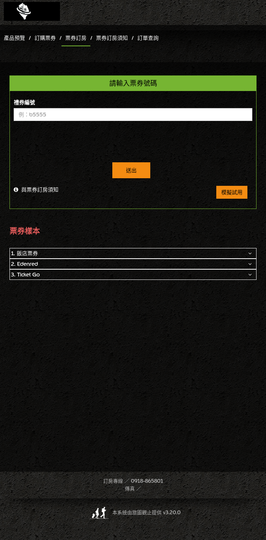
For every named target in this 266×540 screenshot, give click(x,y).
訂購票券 (45, 38)
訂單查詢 (148, 38)
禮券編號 (24, 102)
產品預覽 (14, 38)
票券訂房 (76, 38)
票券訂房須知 (112, 38)
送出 (131, 170)
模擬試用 (231, 192)
